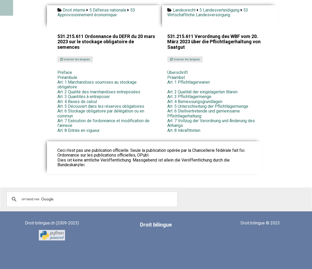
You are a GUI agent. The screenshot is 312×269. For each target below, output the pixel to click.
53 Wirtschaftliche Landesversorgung (207, 12)
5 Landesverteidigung (219, 10)
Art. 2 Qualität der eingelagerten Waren (202, 91)
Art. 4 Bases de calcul (77, 101)
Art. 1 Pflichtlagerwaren (188, 82)
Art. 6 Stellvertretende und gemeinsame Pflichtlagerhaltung (203, 113)
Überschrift (177, 72)
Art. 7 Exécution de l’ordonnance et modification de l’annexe (103, 123)
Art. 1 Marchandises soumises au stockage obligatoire (97, 84)
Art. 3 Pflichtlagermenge (189, 96)
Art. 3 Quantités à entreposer (83, 96)
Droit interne (74, 10)
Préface (64, 72)
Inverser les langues (75, 59)
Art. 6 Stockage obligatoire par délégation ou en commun (100, 113)
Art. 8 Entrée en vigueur (78, 130)
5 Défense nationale (107, 10)
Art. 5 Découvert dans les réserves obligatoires (100, 106)
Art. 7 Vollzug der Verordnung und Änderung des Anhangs (211, 123)
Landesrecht (184, 10)
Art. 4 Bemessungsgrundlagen (194, 101)
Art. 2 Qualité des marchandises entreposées (98, 91)
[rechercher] (91, 199)
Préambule (67, 77)
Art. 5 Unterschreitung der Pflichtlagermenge (207, 106)
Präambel (176, 77)
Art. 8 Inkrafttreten (183, 130)
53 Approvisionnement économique (96, 12)
